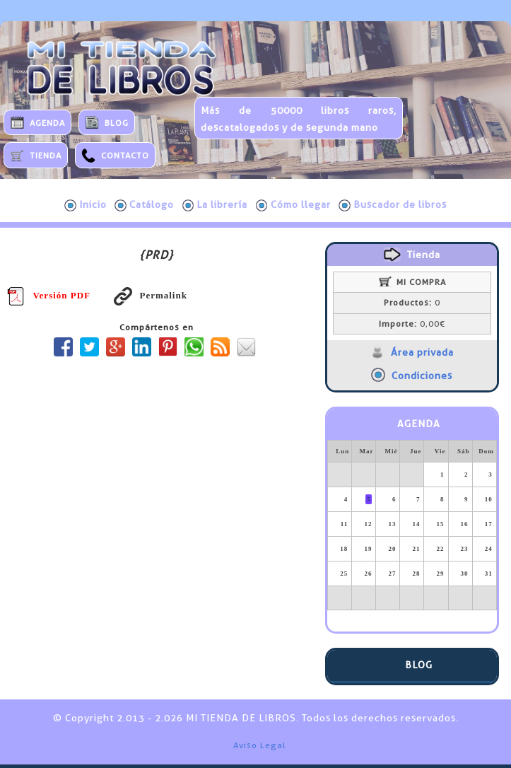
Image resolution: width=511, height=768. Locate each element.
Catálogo (144, 205)
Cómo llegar (293, 205)
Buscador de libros (393, 205)
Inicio (85, 205)
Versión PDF (48, 295)
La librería (215, 205)
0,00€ (412, 324)
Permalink (150, 295)
